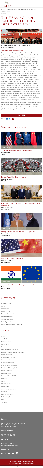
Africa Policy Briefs (6, 303)
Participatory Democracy (8, 397)
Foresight (4, 378)
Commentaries (5, 308)
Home (3, 9)
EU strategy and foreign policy (9, 365)
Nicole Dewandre (8, 234)
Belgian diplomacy (6, 341)
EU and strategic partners (15, 50)
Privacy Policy (22, 463)
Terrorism (4, 402)
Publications (9, 9)
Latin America (5, 386)
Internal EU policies (6, 383)
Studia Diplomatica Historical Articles (11, 324)
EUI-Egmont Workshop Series (9, 368)
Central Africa (5, 344)
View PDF (21, 115)
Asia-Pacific (4, 50)
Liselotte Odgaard (8, 45)
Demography (5, 347)
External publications (8, 47)
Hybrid (3, 381)
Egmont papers (5, 311)
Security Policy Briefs (7, 319)
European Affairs (6, 373)
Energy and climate (6, 354)
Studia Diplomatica (6, 322)
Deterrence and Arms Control (9, 349)
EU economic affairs (6, 360)
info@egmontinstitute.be (11, 445)
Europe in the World (6, 370)
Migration (4, 391)
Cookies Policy (13, 463)
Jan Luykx (5, 287)
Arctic (3, 336)
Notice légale (30, 463)
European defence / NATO (8, 376)
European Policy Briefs (7, 314)
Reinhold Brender (8, 207)
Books (3, 306)
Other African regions (7, 394)
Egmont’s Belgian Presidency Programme (12, 352)
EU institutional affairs (7, 362)
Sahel (2, 399)
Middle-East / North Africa (8, 389)
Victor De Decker (8, 179)
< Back (3, 13)
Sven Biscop (17, 45)
